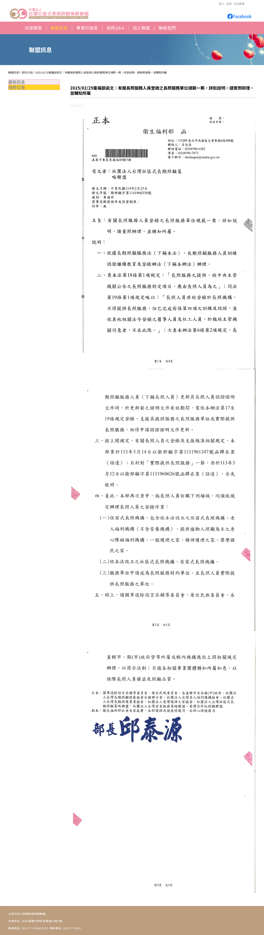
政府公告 (16, 87)
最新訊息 (16, 82)
